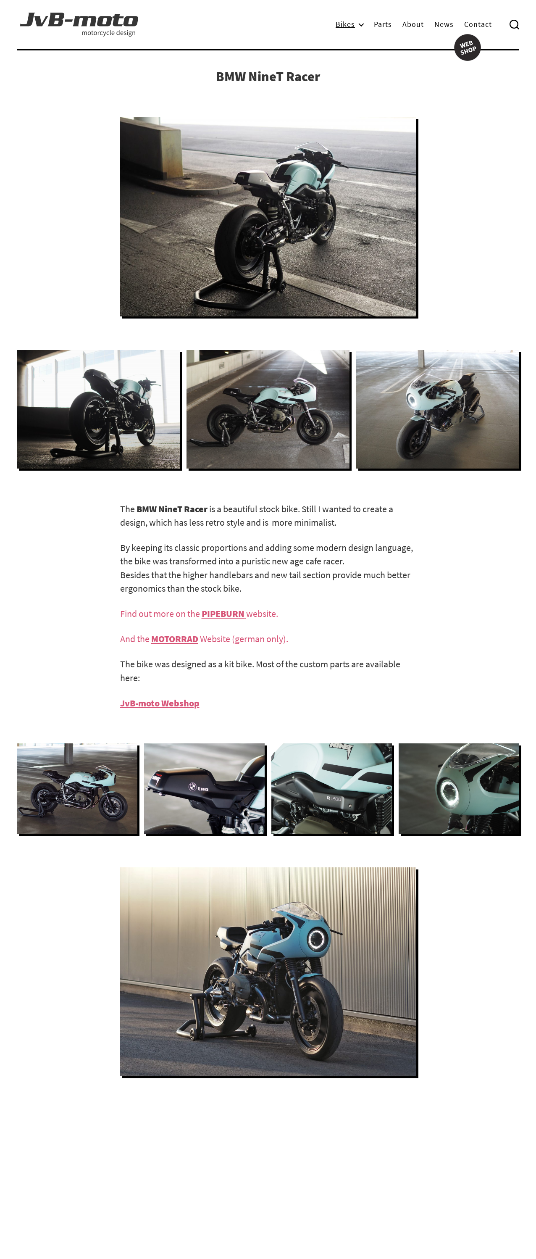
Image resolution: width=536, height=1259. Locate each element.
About (413, 24)
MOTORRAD (174, 639)
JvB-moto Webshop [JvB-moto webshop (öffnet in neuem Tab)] (160, 703)
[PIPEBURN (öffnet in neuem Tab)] (224, 613)
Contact (478, 24)
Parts (383, 24)
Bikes (345, 24)
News (444, 24)
